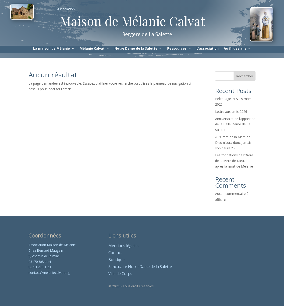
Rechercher (244, 76)
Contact (115, 253)
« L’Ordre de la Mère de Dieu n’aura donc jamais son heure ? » (233, 142)
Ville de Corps (120, 274)
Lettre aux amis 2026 (231, 111)
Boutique (116, 260)
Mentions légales (123, 246)
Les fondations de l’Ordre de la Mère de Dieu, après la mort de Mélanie (234, 160)
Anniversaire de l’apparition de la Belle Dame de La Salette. (235, 124)
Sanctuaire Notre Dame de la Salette (140, 267)
